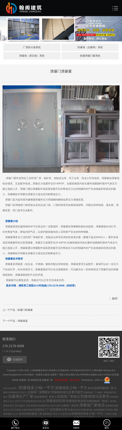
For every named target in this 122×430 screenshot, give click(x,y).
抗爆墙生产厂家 (20, 397)
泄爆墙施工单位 (49, 414)
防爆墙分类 (60, 410)
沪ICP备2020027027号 (81, 371)
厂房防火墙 (62, 375)
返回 (114, 299)
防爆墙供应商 (74, 410)
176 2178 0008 (13, 346)
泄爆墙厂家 (47, 380)
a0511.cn (99, 380)
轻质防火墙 (73, 375)
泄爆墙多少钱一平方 (71, 388)
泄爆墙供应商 (55, 401)
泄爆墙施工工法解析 (93, 393)
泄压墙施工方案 (22, 406)
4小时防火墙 (108, 375)
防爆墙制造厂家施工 (98, 401)
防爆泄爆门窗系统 (90, 56)
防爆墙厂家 (24, 380)
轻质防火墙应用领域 (24, 410)
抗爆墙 (46, 375)
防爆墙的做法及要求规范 (67, 392)
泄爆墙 (53, 375)
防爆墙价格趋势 (76, 401)
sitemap (106, 371)
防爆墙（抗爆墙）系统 (90, 47)
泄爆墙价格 (36, 380)
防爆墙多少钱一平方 (36, 388)
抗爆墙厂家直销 (70, 406)
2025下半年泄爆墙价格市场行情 (30, 401)
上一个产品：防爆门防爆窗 (18, 310)
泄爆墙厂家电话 (92, 406)
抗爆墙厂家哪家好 (39, 392)
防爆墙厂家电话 (68, 397)
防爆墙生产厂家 (43, 410)
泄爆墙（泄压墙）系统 (31, 56)
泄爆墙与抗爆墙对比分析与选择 (45, 406)
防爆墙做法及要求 (95, 397)
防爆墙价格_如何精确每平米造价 (97, 410)
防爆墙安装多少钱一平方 (87, 414)
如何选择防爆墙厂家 (101, 388)
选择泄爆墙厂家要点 (45, 397)
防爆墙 (39, 375)
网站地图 (98, 371)
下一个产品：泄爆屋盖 (15, 321)
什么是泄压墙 (64, 414)
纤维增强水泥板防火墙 (90, 375)
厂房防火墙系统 (31, 47)
